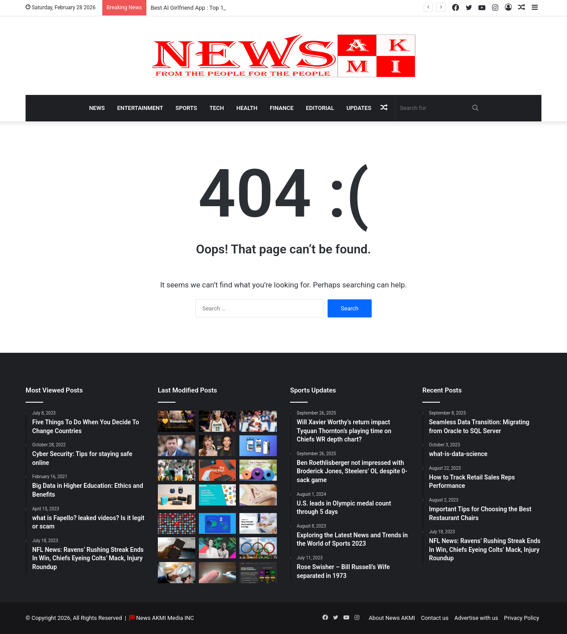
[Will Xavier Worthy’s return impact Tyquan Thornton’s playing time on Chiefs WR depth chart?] (258, 421)
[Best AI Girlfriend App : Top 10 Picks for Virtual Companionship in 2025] (176, 421)
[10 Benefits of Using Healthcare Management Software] (258, 523)
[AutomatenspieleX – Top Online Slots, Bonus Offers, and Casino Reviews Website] (258, 572)
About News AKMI (392, 618)
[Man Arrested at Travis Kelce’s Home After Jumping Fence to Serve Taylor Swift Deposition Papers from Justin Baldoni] (217, 446)
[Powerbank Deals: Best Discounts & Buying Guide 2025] (217, 470)
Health (246, 108)
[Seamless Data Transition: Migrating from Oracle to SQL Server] (217, 523)
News (97, 108)
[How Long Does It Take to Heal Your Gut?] (258, 495)
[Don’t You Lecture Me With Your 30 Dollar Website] (176, 523)
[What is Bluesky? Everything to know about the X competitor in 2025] (258, 446)
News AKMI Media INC (165, 618)
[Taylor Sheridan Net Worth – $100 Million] (176, 446)
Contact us (435, 618)
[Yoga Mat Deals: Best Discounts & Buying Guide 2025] (258, 470)
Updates (359, 108)
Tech (216, 108)
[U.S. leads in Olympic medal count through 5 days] (258, 548)
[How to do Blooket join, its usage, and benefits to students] (217, 495)
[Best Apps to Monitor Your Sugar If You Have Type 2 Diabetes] (217, 572)
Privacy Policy (521, 618)
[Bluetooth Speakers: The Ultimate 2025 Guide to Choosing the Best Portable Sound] (176, 496)
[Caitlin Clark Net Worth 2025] (217, 421)
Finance (282, 108)
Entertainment (140, 108)
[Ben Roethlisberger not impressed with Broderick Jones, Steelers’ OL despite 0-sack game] (176, 470)
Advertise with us (476, 618)
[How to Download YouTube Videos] (176, 548)
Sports (186, 108)
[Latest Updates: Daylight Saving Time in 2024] (176, 572)
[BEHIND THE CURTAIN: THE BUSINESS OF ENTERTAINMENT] (217, 548)
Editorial (320, 108)
